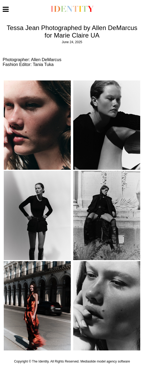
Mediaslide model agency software (105, 361)
